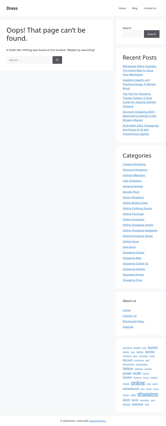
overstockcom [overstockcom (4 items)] (131, 388)
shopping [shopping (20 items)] (147, 394)
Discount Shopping (135, 170)
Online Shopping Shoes (138, 236)
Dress (12, 8)
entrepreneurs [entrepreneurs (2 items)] (142, 364)
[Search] (57, 60)
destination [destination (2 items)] (143, 356)
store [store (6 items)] (126, 400)
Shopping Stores (133, 274)
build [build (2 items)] (144, 348)
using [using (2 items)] (153, 400)
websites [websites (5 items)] (137, 404)
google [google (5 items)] (127, 373)
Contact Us (150, 8)
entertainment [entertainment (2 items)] (128, 364)
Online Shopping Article (138, 225)
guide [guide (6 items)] (137, 373)
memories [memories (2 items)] (137, 377)
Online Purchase (133, 214)
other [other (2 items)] (149, 384)
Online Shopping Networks (140, 230)
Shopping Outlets (134, 269)
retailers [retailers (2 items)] (126, 395)
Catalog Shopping (134, 164)
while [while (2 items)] (147, 404)
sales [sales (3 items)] (133, 394)
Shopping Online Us (135, 263)
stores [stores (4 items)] (135, 399)
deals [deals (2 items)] (135, 356)
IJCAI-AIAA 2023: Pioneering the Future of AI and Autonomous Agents (141, 130)
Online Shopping (133, 219)
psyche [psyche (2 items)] (149, 389)
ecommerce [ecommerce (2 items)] (139, 360)
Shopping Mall (132, 258)
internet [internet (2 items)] (146, 373)
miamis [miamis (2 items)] (146, 377)
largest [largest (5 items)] (127, 377)
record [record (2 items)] (156, 389)
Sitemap (128, 327)
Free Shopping (132, 181)
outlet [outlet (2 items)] (154, 384)
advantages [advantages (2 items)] (127, 348)
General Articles (133, 186)
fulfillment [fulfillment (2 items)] (139, 369)
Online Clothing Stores (137, 208)
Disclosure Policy (133, 321)
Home (122, 8)
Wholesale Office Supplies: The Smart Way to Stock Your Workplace (140, 70)
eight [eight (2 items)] (147, 360)
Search (127, 28)
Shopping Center (133, 252)
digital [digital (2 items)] (151, 356)
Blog (134, 8)
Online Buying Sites (135, 203)
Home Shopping (133, 197)
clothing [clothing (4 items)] (149, 351)
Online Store (131, 241)
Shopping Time (132, 280)
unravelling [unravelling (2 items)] (144, 400)
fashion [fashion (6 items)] (128, 368)
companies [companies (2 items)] (127, 356)
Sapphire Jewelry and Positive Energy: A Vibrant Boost (139, 84)
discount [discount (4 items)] (128, 360)
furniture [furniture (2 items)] (148, 369)
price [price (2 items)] (143, 389)
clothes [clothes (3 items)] (139, 351)
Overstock (129, 247)
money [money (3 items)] (126, 383)
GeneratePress (97, 420)
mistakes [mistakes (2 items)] (153, 377)
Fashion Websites (134, 175)
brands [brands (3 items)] (137, 347)
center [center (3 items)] (126, 351)
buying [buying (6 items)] (153, 347)
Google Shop (131, 192)
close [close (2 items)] (133, 352)
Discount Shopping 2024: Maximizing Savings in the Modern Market (139, 116)
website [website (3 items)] (126, 404)
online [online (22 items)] (138, 382)
